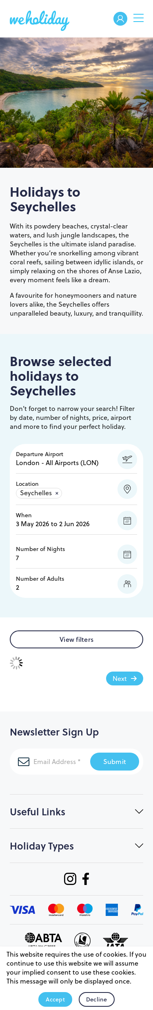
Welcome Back (120, 19)
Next (120, 678)
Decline (96, 999)
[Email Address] (50, 762)
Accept (55, 999)
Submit (114, 761)
